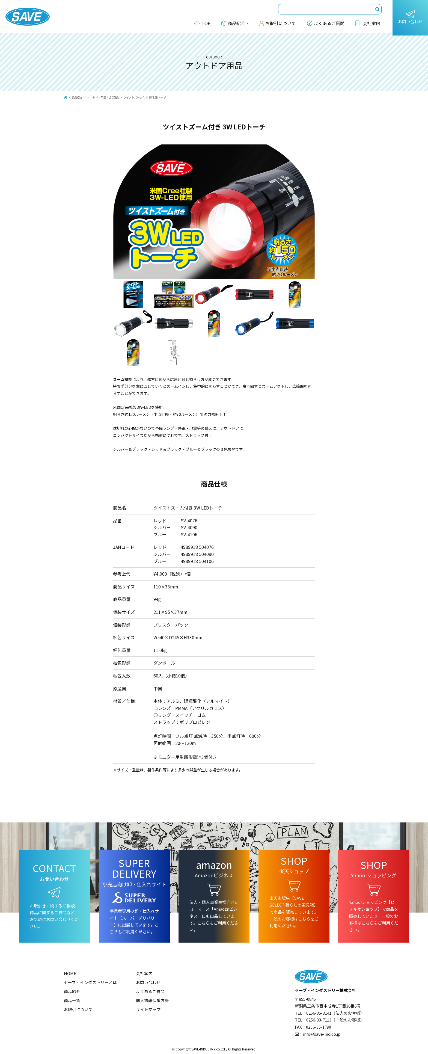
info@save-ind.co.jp (322, 1034)
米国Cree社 (123, 407)
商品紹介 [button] (233, 23)
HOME (70, 973)
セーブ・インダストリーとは (90, 982)
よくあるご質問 (325, 23)
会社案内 (367, 23)
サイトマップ (148, 1009)
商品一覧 (72, 1000)
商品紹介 (77, 97)
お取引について (277, 23)
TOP (202, 23)
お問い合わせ (410, 17)
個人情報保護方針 (152, 1000)
